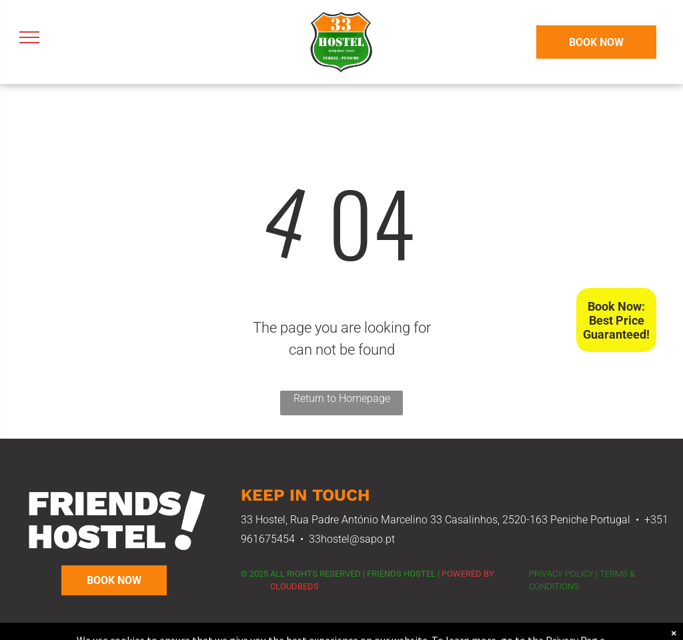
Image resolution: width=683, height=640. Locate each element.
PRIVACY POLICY (561, 574)
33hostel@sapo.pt (352, 539)
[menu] (29, 37)
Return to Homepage (341, 398)
